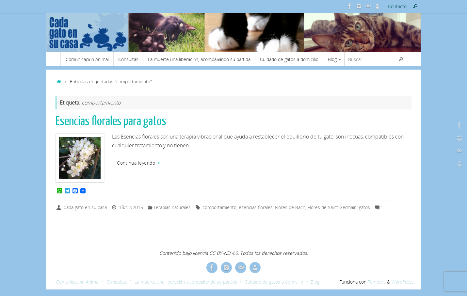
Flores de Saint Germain (332, 207)
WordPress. (403, 282)
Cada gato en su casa (85, 207)
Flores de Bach (290, 207)
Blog (315, 282)
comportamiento (219, 207)
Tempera (377, 282)
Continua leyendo (140, 163)
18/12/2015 (131, 207)
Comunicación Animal (77, 282)
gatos (364, 207)
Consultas (117, 282)
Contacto (397, 6)
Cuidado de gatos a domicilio (274, 282)
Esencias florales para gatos (111, 121)
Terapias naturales (172, 207)
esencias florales (256, 207)
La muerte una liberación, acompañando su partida (186, 282)
